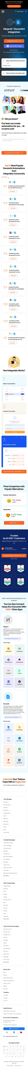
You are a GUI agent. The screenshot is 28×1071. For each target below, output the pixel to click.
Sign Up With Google (14, 46)
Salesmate (6, 824)
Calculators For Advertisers (10, 1025)
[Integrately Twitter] (6, 1032)
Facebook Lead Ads (8, 842)
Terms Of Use (17, 1065)
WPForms (5, 951)
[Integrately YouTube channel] (21, 1032)
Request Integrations (8, 980)
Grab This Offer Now (14, 6)
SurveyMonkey (7, 948)
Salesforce (6, 802)
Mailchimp (5, 862)
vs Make (5, 998)
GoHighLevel (6, 854)
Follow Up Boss (7, 805)
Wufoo (5, 943)
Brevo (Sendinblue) (8, 856)
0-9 (4, 1046)
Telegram (5, 916)
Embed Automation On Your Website (12, 1014)
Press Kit (5, 989)
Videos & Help (6, 983)
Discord (5, 908)
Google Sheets (7, 886)
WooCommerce (7, 899)
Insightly (5, 807)
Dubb (4, 829)
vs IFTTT (5, 1000)
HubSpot (5, 851)
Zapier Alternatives (8, 978)
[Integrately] (2, 11)
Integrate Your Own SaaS (9, 1011)
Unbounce (6, 945)
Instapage (5, 956)
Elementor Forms (7, 929)
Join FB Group (14, 1028)
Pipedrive (5, 818)
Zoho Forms (6, 959)
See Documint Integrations (13, 717)
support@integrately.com (10, 1036)
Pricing (5, 975)
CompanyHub (6, 813)
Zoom (4, 913)
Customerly (6, 832)
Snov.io (5, 827)
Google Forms (6, 934)
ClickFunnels (6, 865)
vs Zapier (5, 995)
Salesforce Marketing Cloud (10, 873)
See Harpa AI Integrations (12, 638)
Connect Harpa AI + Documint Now (14, 471)
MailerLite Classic (7, 867)
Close (4, 816)
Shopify (5, 894)
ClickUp (5, 897)
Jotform (5, 937)
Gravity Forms (6, 932)
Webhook (5, 888)
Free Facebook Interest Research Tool (9, 1021)
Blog (4, 972)
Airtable (5, 910)
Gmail (4, 891)
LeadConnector (7, 848)
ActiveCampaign (7, 845)
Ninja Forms (6, 954)
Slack (4, 902)
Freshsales (6, 810)
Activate (12, 191)
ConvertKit (6, 870)
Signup (5, 986)
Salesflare (5, 821)
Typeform (5, 940)
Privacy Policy (10, 1065)
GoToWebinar (6, 859)
